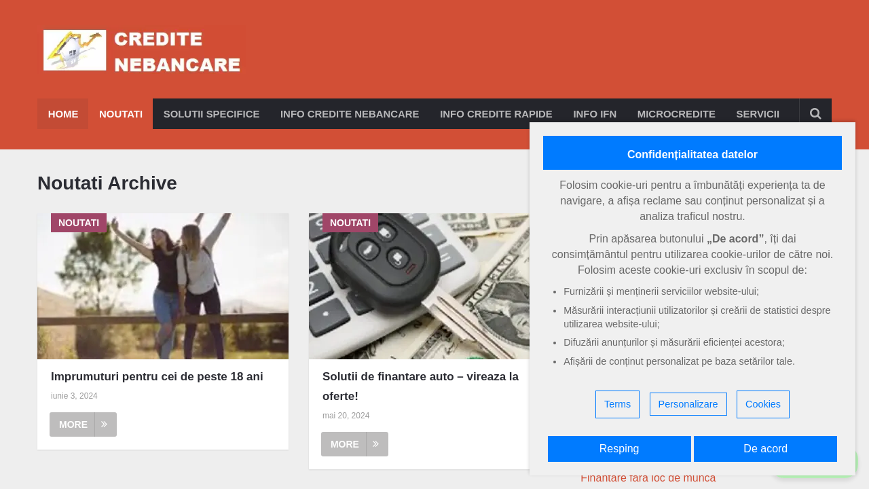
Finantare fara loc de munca (648, 478)
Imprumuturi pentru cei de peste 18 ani (157, 376)
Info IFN (598, 114)
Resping (619, 448)
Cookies (763, 404)
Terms (617, 404)
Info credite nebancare (352, 114)
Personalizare (688, 404)
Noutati (121, 114)
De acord (765, 448)
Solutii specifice (212, 114)
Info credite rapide (499, 114)
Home (63, 114)
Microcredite (681, 114)
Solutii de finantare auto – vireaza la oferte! (420, 386)
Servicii (763, 114)
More (83, 424)
